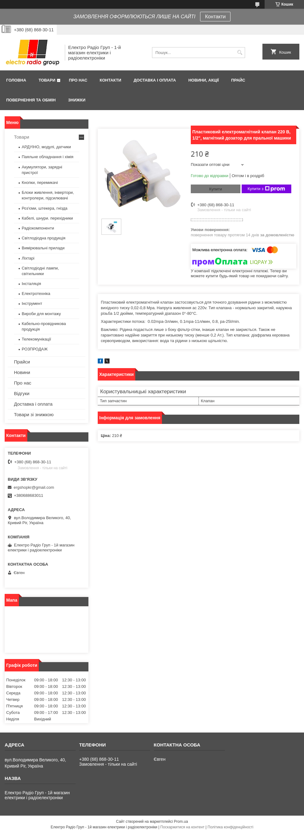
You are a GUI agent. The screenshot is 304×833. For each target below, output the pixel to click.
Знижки (76, 100)
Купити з (266, 189)
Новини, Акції (203, 80)
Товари (46, 80)
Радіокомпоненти (38, 228)
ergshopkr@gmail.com (34, 487)
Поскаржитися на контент (182, 827)
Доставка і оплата (155, 80)
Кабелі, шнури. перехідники (47, 218)
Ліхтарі (28, 258)
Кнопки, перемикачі (40, 182)
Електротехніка (36, 293)
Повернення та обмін (31, 100)
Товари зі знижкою (34, 414)
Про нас (78, 80)
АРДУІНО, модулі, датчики (46, 147)
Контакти (215, 16)
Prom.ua (181, 821)
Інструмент (32, 303)
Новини (22, 372)
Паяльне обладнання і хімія (48, 156)
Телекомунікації (36, 339)
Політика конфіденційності (230, 827)
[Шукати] (239, 52)
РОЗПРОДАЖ (34, 349)
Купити (215, 189)
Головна (16, 80)
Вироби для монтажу (41, 313)
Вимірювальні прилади (43, 248)
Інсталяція (31, 283)
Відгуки (21, 393)
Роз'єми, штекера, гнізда (44, 208)
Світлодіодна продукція (43, 238)
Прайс (238, 80)
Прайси (22, 361)
